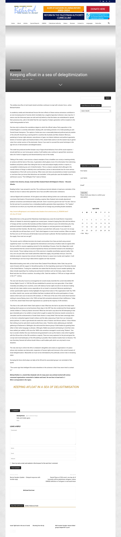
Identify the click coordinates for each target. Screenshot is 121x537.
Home (13, 23)
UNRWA (44, 23)
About (19, 23)
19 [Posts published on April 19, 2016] (91, 227)
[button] (108, 23)
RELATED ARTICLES (17, 506)
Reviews (72, 23)
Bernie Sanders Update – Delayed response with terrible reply (25, 478)
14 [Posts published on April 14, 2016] (101, 223)
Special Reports (34, 23)
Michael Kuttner (16, 79)
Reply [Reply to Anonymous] (18, 420)
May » (87, 233)
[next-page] (14, 531)
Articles (25, 23)
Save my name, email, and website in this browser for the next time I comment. (35, 463)
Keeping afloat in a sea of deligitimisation (46, 387)
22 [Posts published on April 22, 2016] (105, 227)
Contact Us (81, 23)
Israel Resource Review (15, 70)
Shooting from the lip (38, 525)
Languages (89, 23)
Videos (65, 23)
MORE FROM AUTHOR (31, 506)
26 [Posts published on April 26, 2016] (91, 230)
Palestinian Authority (55, 23)
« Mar (82, 233)
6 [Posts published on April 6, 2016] (96, 220)
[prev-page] (11, 531)
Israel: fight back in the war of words (20, 525)
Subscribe (98, 23)
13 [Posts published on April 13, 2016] (96, 223)
